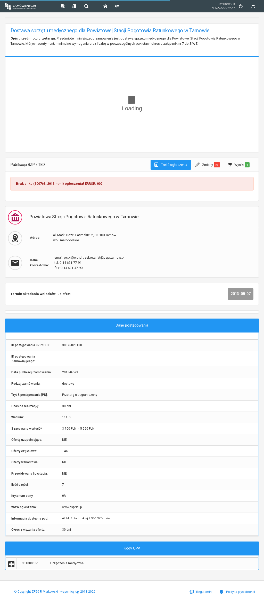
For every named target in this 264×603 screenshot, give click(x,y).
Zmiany (207, 164)
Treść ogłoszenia (170, 165)
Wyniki (239, 164)
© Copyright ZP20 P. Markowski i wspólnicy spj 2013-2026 (54, 591)
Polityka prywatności (237, 592)
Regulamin (200, 592)
